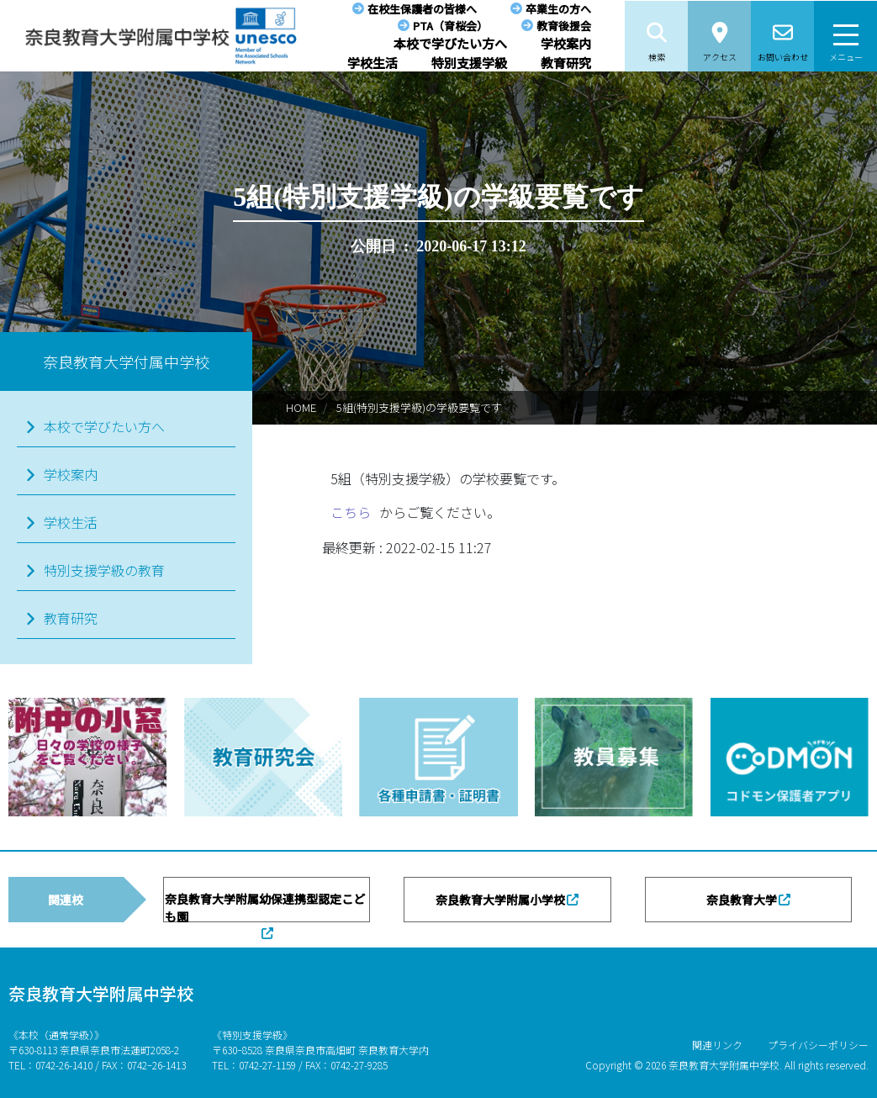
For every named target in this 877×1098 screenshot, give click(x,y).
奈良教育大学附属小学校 (500, 899)
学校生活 (372, 62)
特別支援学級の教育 (104, 570)
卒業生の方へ (558, 9)
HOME (301, 407)
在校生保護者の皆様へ (422, 9)
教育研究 (566, 62)
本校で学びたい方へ (450, 43)
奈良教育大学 (741, 899)
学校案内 (566, 43)
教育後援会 (563, 26)
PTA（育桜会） (450, 26)
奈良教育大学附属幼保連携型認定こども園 (265, 906)
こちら (350, 512)
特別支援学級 (469, 62)
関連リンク (717, 1044)
